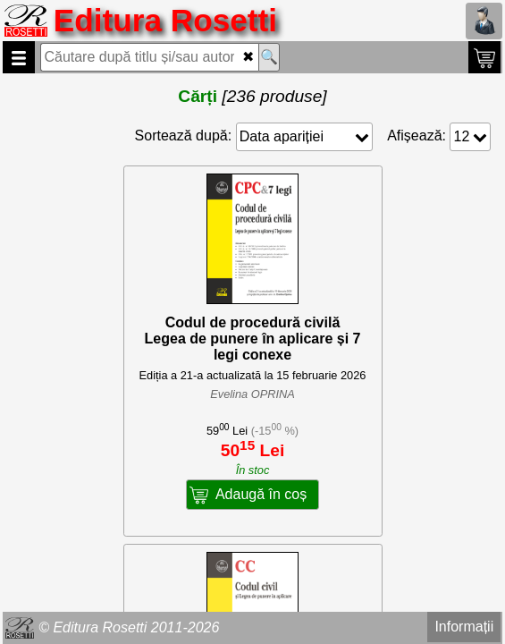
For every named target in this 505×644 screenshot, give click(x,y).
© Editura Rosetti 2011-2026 (128, 627)
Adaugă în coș (261, 494)
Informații (463, 626)
